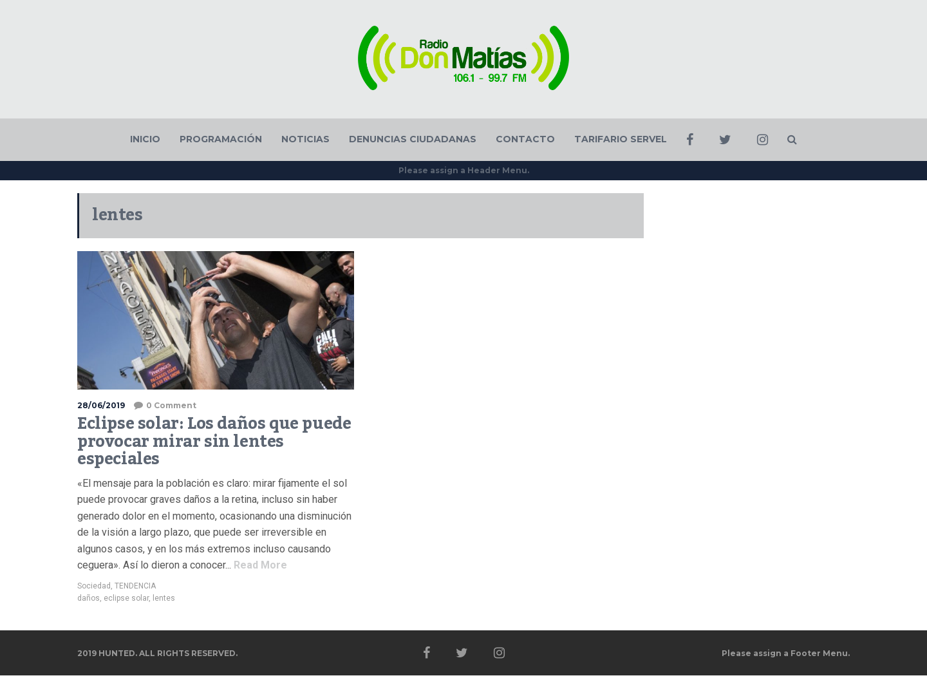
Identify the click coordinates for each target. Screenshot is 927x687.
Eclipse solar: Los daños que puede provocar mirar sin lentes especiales (214, 441)
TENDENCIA (135, 585)
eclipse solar (126, 598)
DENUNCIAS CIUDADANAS (412, 139)
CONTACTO (525, 139)
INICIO (145, 139)
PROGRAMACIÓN (221, 139)
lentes (164, 598)
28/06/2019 (101, 405)
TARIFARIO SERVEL (620, 139)
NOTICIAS (305, 139)
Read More (259, 565)
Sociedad (94, 585)
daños (88, 598)
